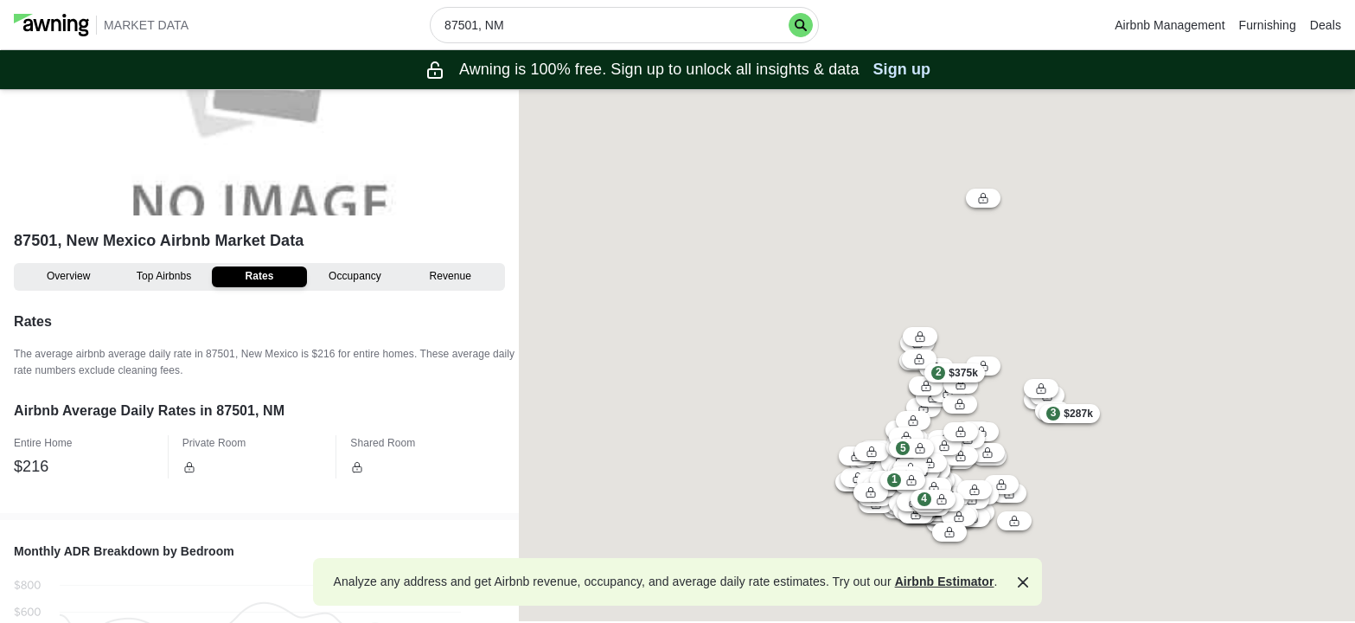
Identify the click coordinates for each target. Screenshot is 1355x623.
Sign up (902, 69)
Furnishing (1267, 25)
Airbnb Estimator (944, 581)
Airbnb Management (1169, 25)
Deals (1325, 25)
